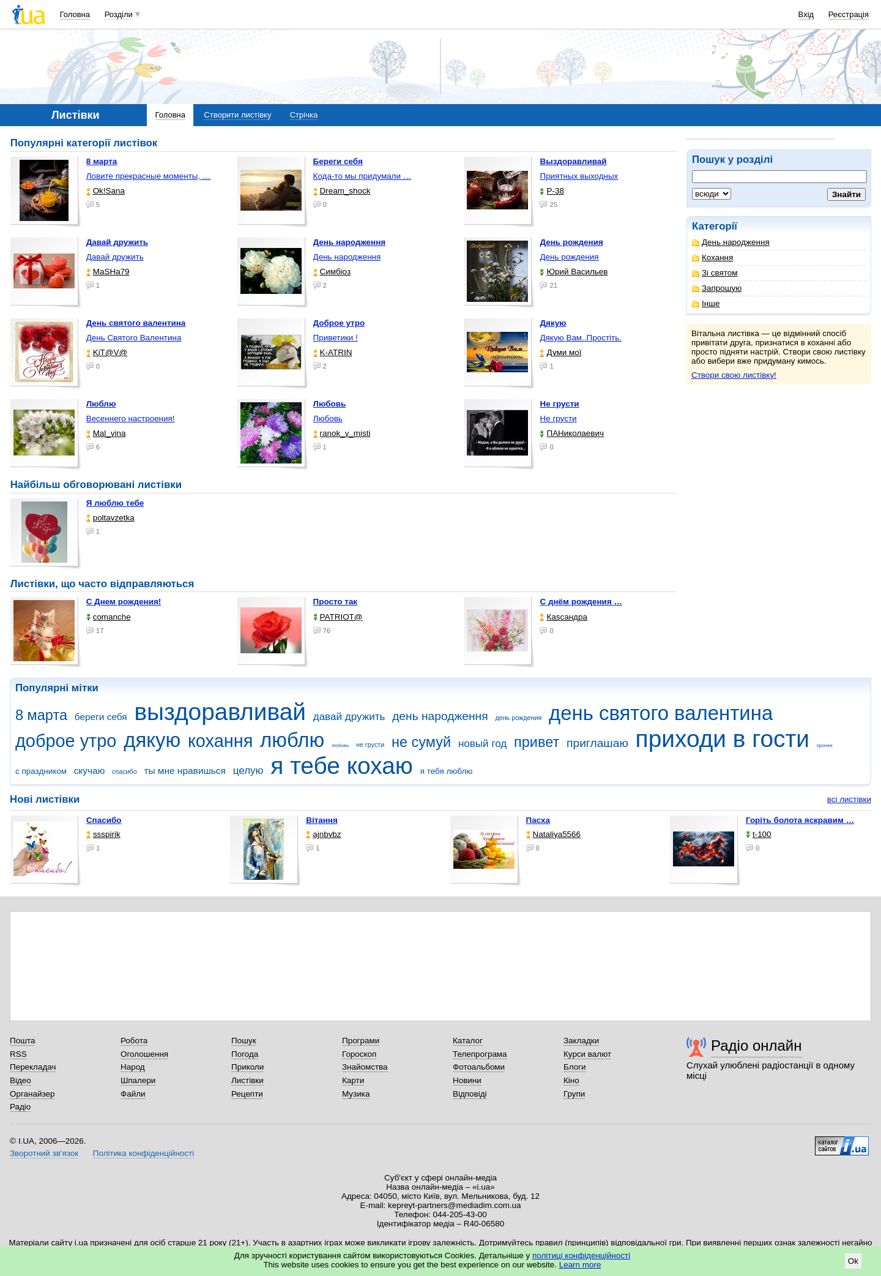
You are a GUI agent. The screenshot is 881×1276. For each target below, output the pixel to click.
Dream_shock (342, 190)
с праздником (41, 771)
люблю (292, 740)
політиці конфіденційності (581, 1255)
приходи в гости (722, 739)
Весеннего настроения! (130, 418)
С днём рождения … (581, 601)
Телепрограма (480, 1054)
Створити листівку (237, 114)
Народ (133, 1066)
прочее (825, 745)
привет (536, 742)
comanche (108, 616)
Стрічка (304, 114)
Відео (20, 1080)
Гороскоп (359, 1054)
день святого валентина (661, 713)
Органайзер (32, 1093)
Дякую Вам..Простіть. (580, 337)
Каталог (468, 1040)
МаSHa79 (108, 271)
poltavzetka (110, 517)
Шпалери (138, 1080)
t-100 (758, 834)
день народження (440, 716)
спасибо (124, 771)
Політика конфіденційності (143, 1153)
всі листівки (849, 799)
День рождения (569, 256)
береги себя (101, 716)
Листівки (247, 1080)
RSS (18, 1054)
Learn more (580, 1264)
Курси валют (587, 1054)
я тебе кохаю (341, 765)
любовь (340, 745)
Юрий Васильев (574, 271)
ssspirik (103, 834)
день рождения (518, 717)
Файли (133, 1093)
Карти (353, 1080)
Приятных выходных (579, 176)
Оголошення (144, 1054)
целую (248, 770)
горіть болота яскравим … (800, 820)
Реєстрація (848, 14)
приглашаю (597, 743)
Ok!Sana (105, 190)
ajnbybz (323, 834)
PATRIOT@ (338, 616)
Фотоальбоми (479, 1066)
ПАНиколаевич (571, 433)
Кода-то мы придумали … (362, 176)
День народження (731, 242)
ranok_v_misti (342, 433)
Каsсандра (563, 616)
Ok (853, 1261)
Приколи (247, 1066)
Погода (244, 1054)
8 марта (41, 715)
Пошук (243, 1040)
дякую (152, 740)
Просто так (335, 601)
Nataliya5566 (553, 834)
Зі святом (715, 272)
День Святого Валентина (134, 337)
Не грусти (558, 418)
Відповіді (470, 1093)
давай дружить (349, 716)
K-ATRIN (332, 352)
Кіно (571, 1080)
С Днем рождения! (124, 601)
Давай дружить (115, 256)
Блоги (574, 1066)
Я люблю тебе (115, 503)
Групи (574, 1093)
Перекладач (33, 1066)
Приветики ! (335, 337)
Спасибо (104, 820)
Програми (360, 1040)
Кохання (712, 257)
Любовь (328, 418)
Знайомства (365, 1066)
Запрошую (717, 288)
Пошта (22, 1040)
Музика (356, 1093)
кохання (220, 741)
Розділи (119, 14)
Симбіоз (332, 271)
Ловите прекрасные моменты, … (148, 176)
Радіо (20, 1106)
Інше (705, 303)
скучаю (89, 770)
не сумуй (421, 742)
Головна (75, 14)
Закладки (581, 1040)
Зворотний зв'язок (44, 1153)
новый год (482, 743)
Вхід (806, 14)
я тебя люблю (446, 771)
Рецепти (247, 1093)
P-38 (551, 190)
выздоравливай (219, 712)
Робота (134, 1040)
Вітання (322, 820)
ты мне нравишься (185, 770)
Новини (467, 1080)
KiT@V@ (106, 352)
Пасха (538, 820)
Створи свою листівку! (733, 375)
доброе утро (65, 741)
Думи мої (560, 352)
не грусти (370, 744)
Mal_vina (106, 433)
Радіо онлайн (756, 1045)
